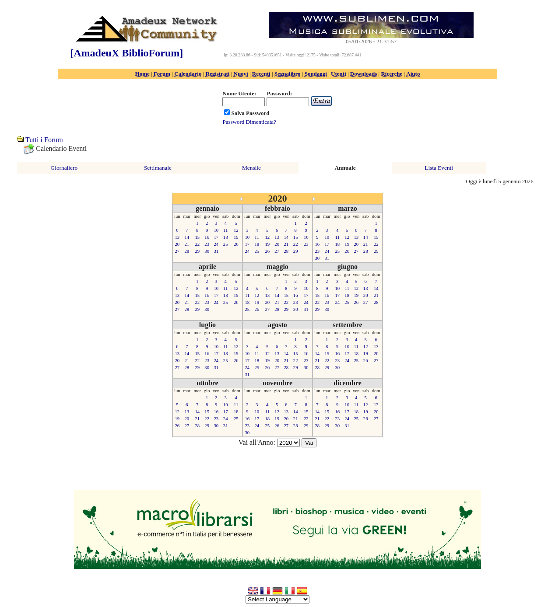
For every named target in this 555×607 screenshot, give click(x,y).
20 (177, 244)
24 (216, 244)
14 (186, 237)
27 (177, 251)
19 (236, 237)
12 (236, 230)
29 (197, 251)
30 (206, 251)
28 (186, 251)
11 (225, 230)
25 (225, 244)
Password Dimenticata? (249, 122)
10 (216, 230)
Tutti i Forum (44, 139)
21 (186, 244)
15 (197, 237)
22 (197, 244)
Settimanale (158, 167)
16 (206, 237)
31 (216, 251)
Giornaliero (64, 167)
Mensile (251, 167)
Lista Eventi (439, 167)
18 (225, 237)
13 (177, 237)
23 (206, 244)
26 (236, 244)
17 (216, 237)
